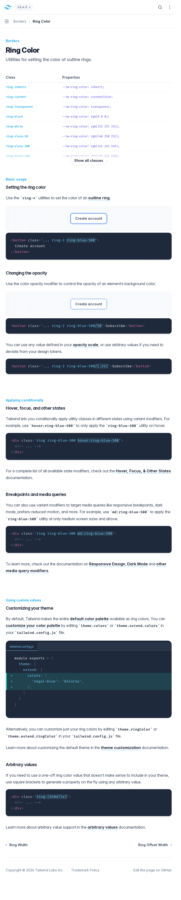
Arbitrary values (21, 764)
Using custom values (23, 600)
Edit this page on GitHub (152, 870)
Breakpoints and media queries (36, 494)
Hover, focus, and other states (35, 408)
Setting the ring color (26, 187)
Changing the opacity (26, 272)
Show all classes (88, 160)
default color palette (89, 618)
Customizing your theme (29, 608)
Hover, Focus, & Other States (143, 471)
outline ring (99, 197)
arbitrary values (102, 827)
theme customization (121, 747)
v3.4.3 (24, 7)
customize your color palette (33, 625)
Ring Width (17, 845)
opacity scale (85, 344)
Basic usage (16, 179)
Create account (88, 218)
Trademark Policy (85, 870)
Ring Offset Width (155, 845)
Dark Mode (137, 564)
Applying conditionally (25, 400)
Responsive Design (107, 564)
